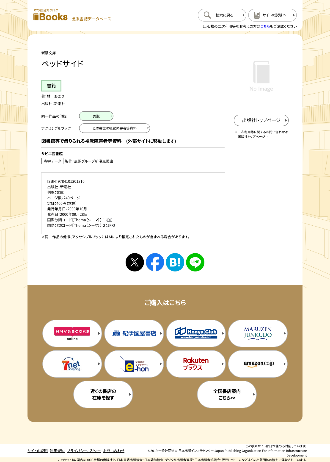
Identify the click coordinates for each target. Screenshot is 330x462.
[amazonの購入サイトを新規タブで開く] (258, 364)
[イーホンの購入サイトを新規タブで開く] (134, 364)
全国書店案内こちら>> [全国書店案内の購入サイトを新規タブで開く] (227, 394)
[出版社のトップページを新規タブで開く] (261, 120)
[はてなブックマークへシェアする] (175, 262)
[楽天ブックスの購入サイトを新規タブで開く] (196, 364)
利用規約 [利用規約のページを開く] (57, 450)
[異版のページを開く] (96, 116)
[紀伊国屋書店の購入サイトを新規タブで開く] (134, 333)
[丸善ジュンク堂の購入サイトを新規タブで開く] (258, 333)
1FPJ (111, 225)
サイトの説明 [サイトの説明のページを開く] (38, 450)
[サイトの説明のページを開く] (272, 15)
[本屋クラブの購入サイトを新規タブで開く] (196, 333)
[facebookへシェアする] (155, 262)
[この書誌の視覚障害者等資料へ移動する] (114, 128)
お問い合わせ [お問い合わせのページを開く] (113, 450)
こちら (265, 26)
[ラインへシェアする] (195, 262)
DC (109, 219)
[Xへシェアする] (135, 262)
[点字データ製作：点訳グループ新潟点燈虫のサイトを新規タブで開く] (133, 161)
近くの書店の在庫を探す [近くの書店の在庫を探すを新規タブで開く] (103, 394)
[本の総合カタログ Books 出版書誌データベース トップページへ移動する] (72, 15)
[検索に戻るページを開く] (222, 15)
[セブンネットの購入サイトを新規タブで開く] (72, 364)
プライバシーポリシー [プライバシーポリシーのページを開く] (84, 450)
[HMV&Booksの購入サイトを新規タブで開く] (72, 333)
